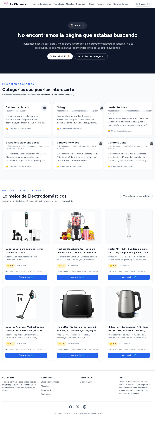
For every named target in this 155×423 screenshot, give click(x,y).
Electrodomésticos (41, 4)
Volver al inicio (60, 56)
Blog (109, 4)
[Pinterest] (84, 407)
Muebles (70, 4)
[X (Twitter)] (77, 407)
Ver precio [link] (26, 277)
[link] (26, 226)
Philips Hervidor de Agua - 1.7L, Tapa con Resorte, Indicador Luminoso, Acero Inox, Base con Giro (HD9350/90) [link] (128, 329)
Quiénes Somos (120, 4)
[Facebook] (70, 407)
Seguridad (80, 4)
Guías (91, 4)
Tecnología (58, 4)
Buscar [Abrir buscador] (143, 4)
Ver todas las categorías (91, 56)
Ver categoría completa (136, 196)
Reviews (100, 4)
